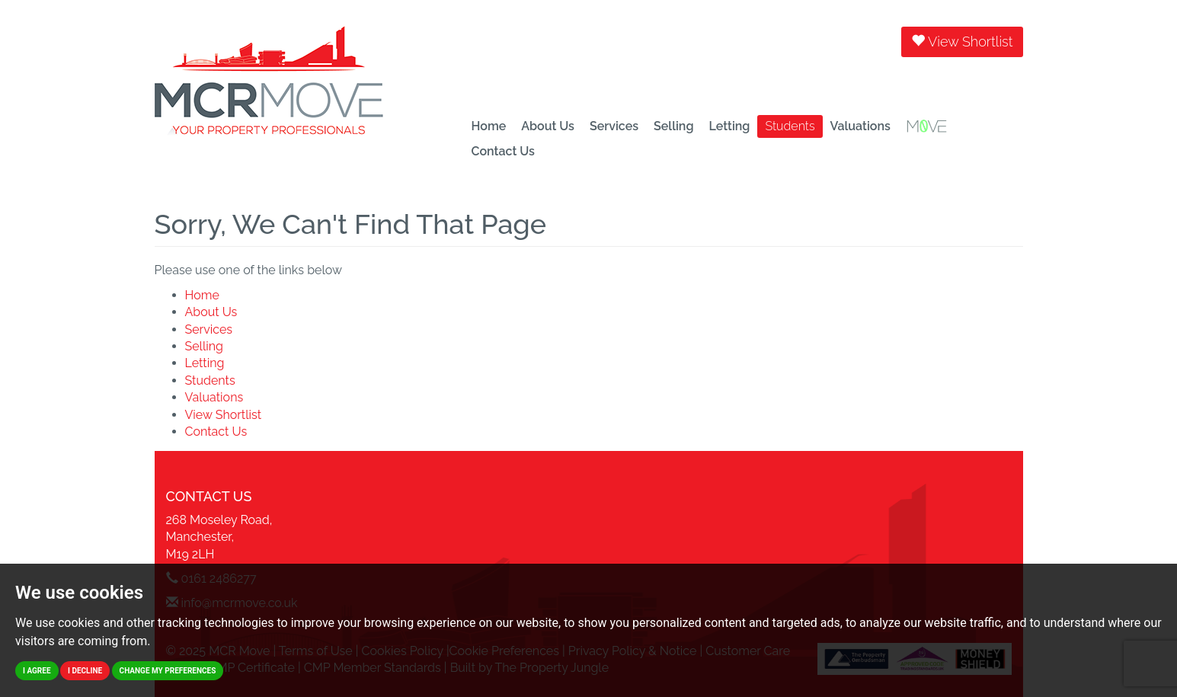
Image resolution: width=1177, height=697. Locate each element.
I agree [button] (37, 671)
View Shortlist (961, 42)
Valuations (860, 126)
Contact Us (503, 151)
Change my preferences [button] (168, 671)
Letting (729, 126)
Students (789, 126)
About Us (547, 126)
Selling (673, 126)
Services (614, 126)
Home (489, 126)
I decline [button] (85, 671)
